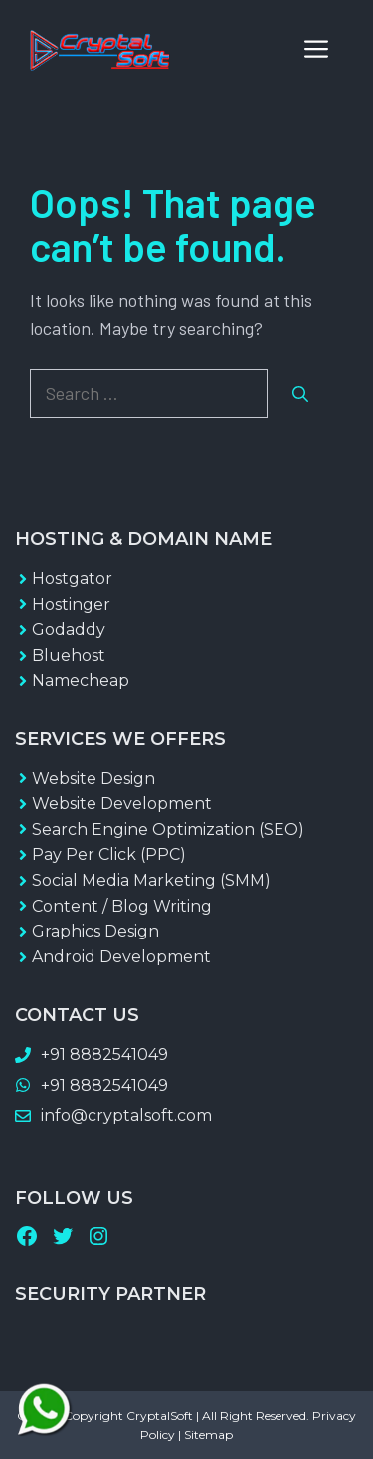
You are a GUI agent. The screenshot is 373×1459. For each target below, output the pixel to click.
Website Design (93, 778)
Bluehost (68, 655)
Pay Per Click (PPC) (109, 854)
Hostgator (72, 578)
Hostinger (71, 604)
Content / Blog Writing (122, 906)
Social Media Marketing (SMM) (151, 880)
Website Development (122, 803)
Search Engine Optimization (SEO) (168, 829)
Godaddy (68, 629)
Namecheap (80, 680)
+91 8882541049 (104, 1054)
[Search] (300, 394)
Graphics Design (95, 931)
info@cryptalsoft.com (126, 1115)
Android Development (121, 956)
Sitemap (208, 1434)
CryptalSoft (159, 1415)
